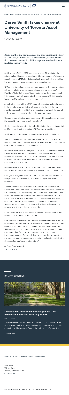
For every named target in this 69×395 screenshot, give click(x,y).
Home (6, 14)
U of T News (13, 249)
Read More (10, 333)
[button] (63, 5)
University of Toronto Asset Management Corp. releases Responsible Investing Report (30, 313)
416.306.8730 (9, 373)
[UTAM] (20, 6)
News (12, 14)
